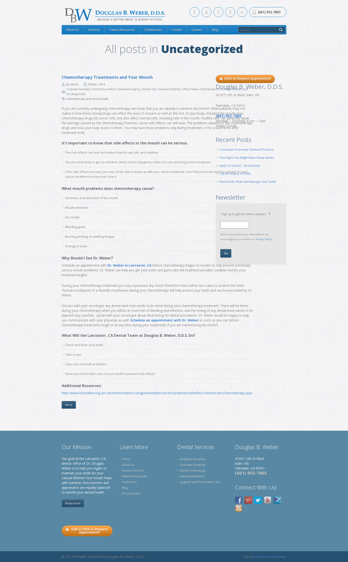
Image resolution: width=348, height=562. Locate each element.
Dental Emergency (129, 89)
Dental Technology (193, 470)
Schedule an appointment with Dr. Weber (164, 320)
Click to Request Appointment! (245, 79)
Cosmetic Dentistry (78, 89)
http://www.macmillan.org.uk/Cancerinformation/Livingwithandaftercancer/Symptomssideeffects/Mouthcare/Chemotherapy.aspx (157, 393)
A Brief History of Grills (235, 173)
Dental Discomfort (104, 89)
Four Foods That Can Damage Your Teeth (248, 182)
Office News (190, 89)
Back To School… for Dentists (240, 165)
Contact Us (129, 482)
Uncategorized (76, 94)
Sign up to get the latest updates (245, 214)
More (68, 405)
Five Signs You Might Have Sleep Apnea (247, 157)
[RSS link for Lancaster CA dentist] (242, 12)
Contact (176, 30)
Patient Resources (122, 30)
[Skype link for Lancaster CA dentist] (218, 12)
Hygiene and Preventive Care (200, 482)
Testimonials (153, 30)
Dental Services (133, 470)
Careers (197, 30)
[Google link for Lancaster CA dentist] (230, 12)
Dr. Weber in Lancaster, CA (129, 265)
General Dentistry (169, 89)
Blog (215, 30)
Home (126, 459)
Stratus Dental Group (270, 556)
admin (74, 84)
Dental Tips (149, 89)
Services (94, 30)
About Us (72, 30)
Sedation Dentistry (193, 459)
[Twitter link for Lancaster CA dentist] (206, 12)
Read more (72, 503)
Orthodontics (208, 89)
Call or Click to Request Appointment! (87, 530)
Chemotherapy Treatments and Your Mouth (107, 77)
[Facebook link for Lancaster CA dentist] (194, 12)
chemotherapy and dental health (87, 99)
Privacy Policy (264, 239)
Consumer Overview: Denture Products (247, 149)
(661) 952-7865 (251, 473)
